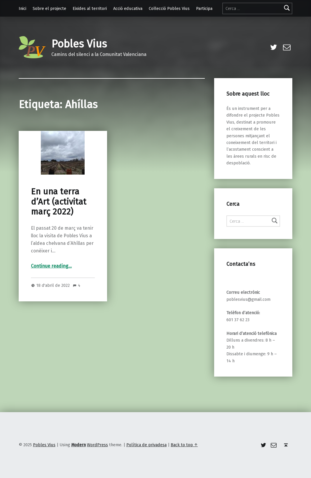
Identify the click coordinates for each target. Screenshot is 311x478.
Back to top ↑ (184, 444)
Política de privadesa (146, 444)
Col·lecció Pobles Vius (169, 8)
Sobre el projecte (49, 8)
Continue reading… (51, 266)
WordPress (97, 444)
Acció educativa (127, 8)
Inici (22, 8)
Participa (204, 8)
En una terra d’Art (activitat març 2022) (58, 202)
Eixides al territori (90, 8)
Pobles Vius (79, 44)
